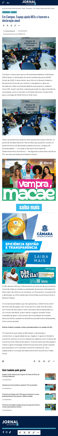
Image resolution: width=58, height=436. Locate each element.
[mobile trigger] (4, 2)
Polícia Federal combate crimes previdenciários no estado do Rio (27, 327)
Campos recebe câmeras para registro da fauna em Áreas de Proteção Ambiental (20, 375)
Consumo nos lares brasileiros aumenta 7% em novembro (19, 385)
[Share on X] (7, 25)
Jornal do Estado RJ (10, 31)
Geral (47, 389)
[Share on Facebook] (3, 25)
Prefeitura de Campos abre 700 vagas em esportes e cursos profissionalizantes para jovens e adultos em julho (20, 395)
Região (14, 12)
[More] (18, 25)
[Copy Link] (15, 25)
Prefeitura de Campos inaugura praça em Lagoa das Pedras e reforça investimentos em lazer (21, 406)
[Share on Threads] (11, 25)
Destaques (6, 12)
